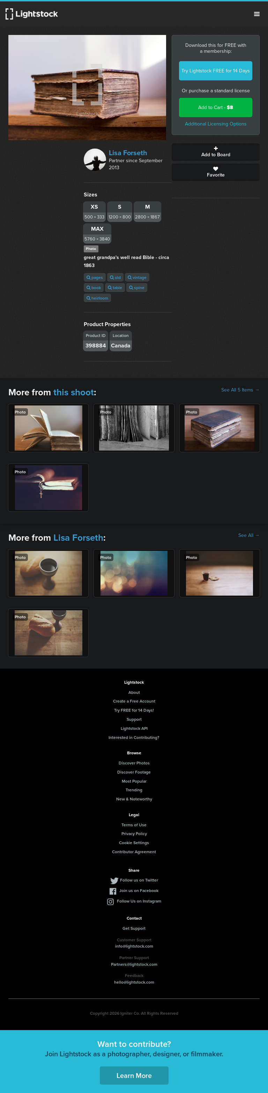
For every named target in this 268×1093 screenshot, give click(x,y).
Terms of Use (134, 825)
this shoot (73, 392)
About (134, 692)
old (115, 277)
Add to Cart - (215, 107)
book (94, 287)
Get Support (134, 928)
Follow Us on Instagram (139, 901)
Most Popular (134, 781)
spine (136, 287)
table (115, 287)
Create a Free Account (134, 701)
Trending (134, 790)
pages (95, 277)
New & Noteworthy (134, 799)
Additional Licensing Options (216, 124)
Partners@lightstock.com (134, 964)
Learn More (134, 1075)
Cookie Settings (134, 843)
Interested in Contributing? (134, 737)
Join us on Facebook (138, 890)
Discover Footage (134, 772)
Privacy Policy (134, 833)
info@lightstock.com (134, 946)
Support (134, 719)
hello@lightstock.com (134, 982)
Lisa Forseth (128, 153)
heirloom (97, 298)
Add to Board (215, 152)
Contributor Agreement (134, 852)
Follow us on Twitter (139, 880)
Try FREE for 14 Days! (134, 710)
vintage (137, 277)
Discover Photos (134, 763)
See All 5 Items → (240, 390)
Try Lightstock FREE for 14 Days (215, 70)
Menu (256, 14)
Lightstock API (134, 728)
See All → (249, 535)
